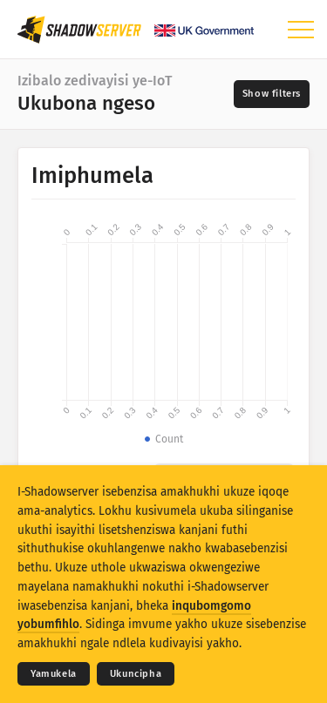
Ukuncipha (135, 673)
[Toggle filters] (272, 94)
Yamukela (54, 673)
